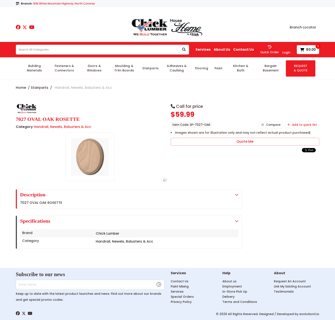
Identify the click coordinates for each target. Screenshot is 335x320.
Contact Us (243, 49)
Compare (271, 125)
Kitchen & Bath (240, 68)
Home (21, 87)
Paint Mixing (180, 286)
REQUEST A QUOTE (300, 68)
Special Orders (182, 297)
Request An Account (290, 281)
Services (203, 49)
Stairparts (150, 68)
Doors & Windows (94, 68)
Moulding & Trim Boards (124, 68)
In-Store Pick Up (234, 291)
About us (229, 281)
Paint (219, 68)
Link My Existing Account (292, 286)
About (279, 273)
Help (226, 273)
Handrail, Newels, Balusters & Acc (83, 87)
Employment (232, 286)
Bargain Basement (271, 68)
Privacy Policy (181, 302)
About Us (222, 49)
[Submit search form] (184, 49)
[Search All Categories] (102, 50)
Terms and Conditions (239, 302)
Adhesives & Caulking (177, 68)
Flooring (201, 68)
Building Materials (34, 68)
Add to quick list (302, 125)
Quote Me (245, 141)
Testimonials (284, 291)
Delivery (228, 297)
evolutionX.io (309, 314)
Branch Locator (303, 27)
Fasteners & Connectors (64, 68)
